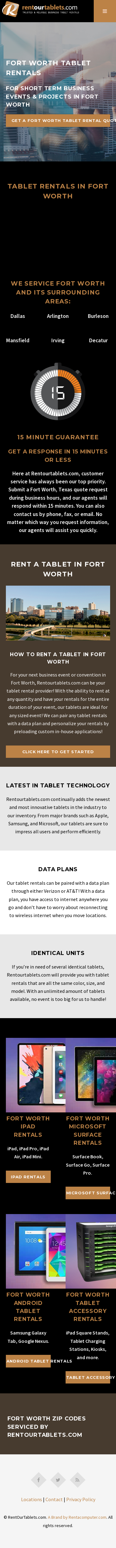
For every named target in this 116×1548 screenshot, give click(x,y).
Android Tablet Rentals (28, 1361)
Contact (54, 1499)
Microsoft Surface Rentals (88, 1193)
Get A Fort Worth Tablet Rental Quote (60, 120)
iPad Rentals (28, 1177)
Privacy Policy (80, 1499)
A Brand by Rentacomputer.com (77, 1517)
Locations (31, 1499)
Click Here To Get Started (58, 752)
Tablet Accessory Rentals (88, 1377)
